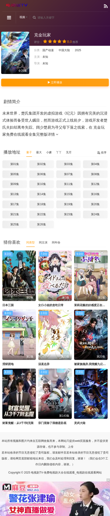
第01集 (14, 164)
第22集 (41, 214)
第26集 (41, 224)
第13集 (14, 194)
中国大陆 (64, 50)
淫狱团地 (8, 364)
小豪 (49, 152)
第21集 (14, 214)
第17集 (14, 204)
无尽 (69, 152)
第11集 (68, 184)
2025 (78, 50)
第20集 (95, 204)
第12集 (95, 184)
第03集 (68, 164)
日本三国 (8, 305)
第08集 (95, 174)
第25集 (14, 224)
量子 (29, 152)
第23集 (68, 214)
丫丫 (59, 152)
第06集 (41, 174)
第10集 (41, 184)
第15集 (68, 194)
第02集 (41, 164)
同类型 (30, 242)
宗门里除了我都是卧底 (52, 423)
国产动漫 (48, 50)
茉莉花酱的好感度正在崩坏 (91, 305)
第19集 (68, 204)
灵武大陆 (79, 423)
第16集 (95, 194)
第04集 (95, 164)
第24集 (95, 214)
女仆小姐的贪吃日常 (51, 305)
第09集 (14, 184)
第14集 (41, 194)
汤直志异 (43, 364)
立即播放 (55, 82)
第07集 (68, 174)
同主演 (43, 242)
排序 (101, 152)
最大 (39, 152)
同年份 (56, 242)
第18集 (41, 204)
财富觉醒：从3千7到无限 (18, 423)
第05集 (14, 174)
